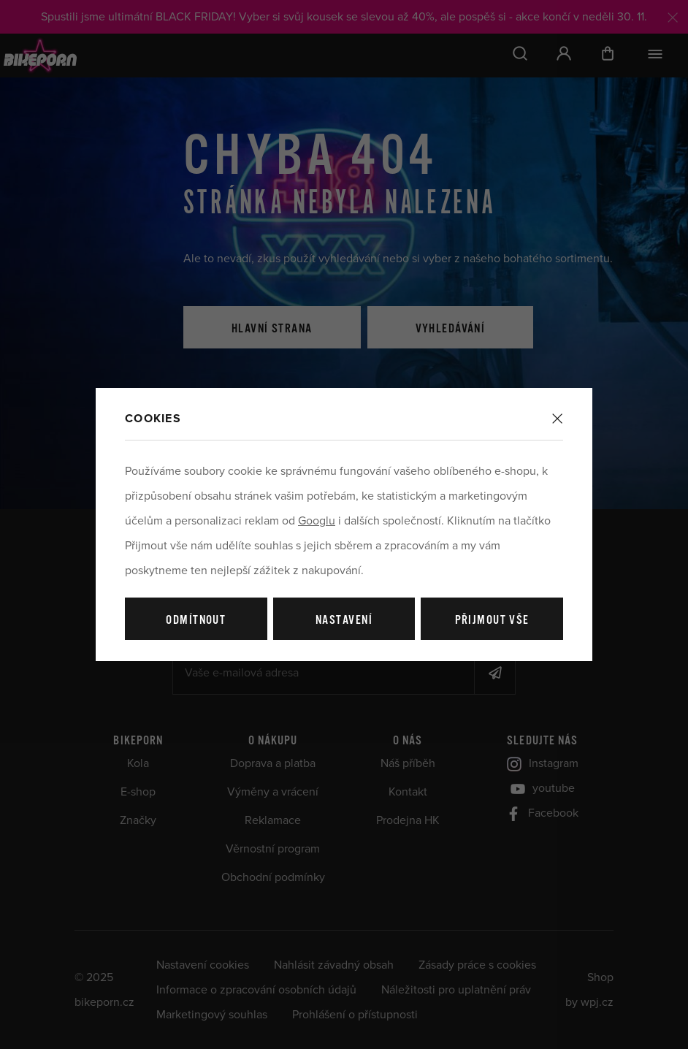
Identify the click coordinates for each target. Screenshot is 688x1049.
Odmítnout (196, 620)
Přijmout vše (492, 620)
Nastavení (344, 620)
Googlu (316, 521)
